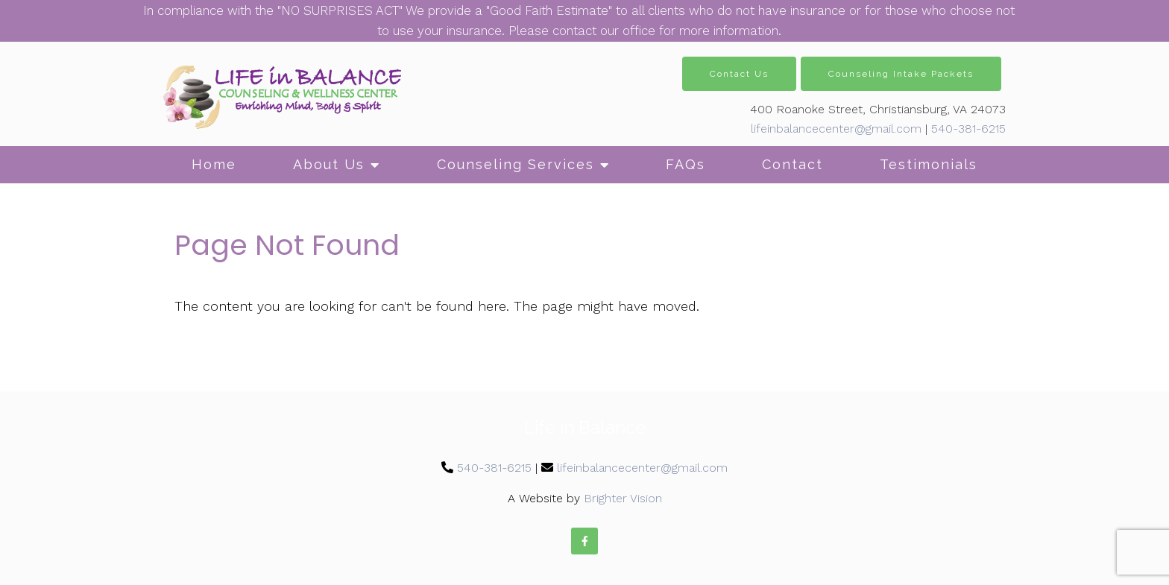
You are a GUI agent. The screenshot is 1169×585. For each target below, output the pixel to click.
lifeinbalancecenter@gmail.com (836, 128)
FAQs (685, 164)
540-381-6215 (968, 128)
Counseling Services (515, 164)
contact (574, 30)
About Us (329, 164)
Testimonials (928, 164)
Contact (792, 164)
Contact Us (739, 74)
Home (214, 164)
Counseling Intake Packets (901, 74)
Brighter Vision (623, 498)
